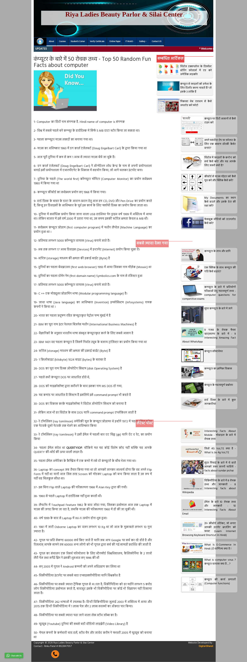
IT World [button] (129, 41)
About (51, 41)
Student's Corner (78, 41)
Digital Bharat (206, 646)
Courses (62, 41)
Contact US (156, 41)
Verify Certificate (97, 41)
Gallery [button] (143, 41)
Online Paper (115, 41)
